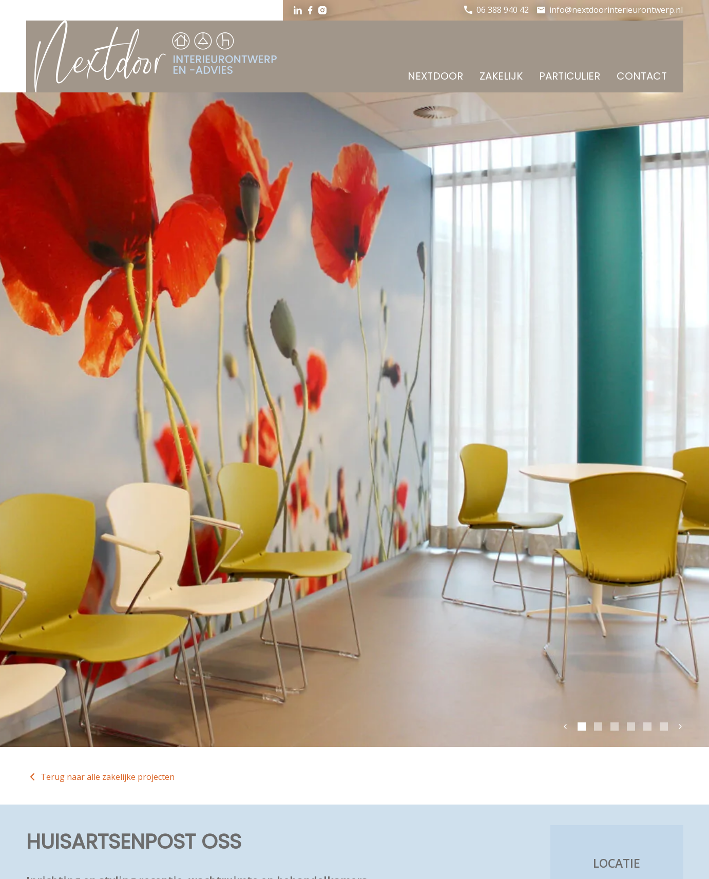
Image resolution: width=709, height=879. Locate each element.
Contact (642, 76)
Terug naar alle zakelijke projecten (108, 776)
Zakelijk (501, 76)
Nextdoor (435, 76)
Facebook (310, 10)
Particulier (569, 76)
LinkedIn (298, 10)
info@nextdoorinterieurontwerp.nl (616, 9)
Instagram (322, 10)
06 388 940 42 (502, 9)
